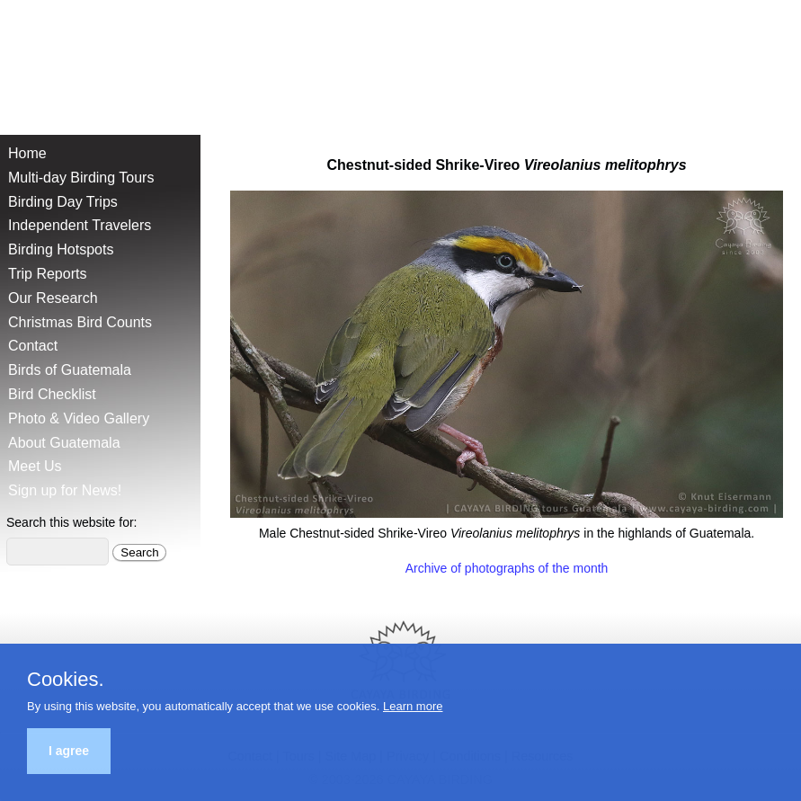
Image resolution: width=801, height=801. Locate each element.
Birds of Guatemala (69, 370)
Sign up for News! (64, 490)
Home (27, 153)
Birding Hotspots (60, 249)
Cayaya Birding (72, 63)
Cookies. (65, 680)
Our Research (53, 298)
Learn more (412, 706)
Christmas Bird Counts (80, 322)
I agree (69, 750)
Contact (33, 345)
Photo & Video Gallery (78, 418)
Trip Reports (47, 273)
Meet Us (35, 466)
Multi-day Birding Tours (81, 177)
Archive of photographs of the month (507, 568)
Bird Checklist (52, 394)
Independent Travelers (79, 225)
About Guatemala (64, 442)
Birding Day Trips (63, 201)
